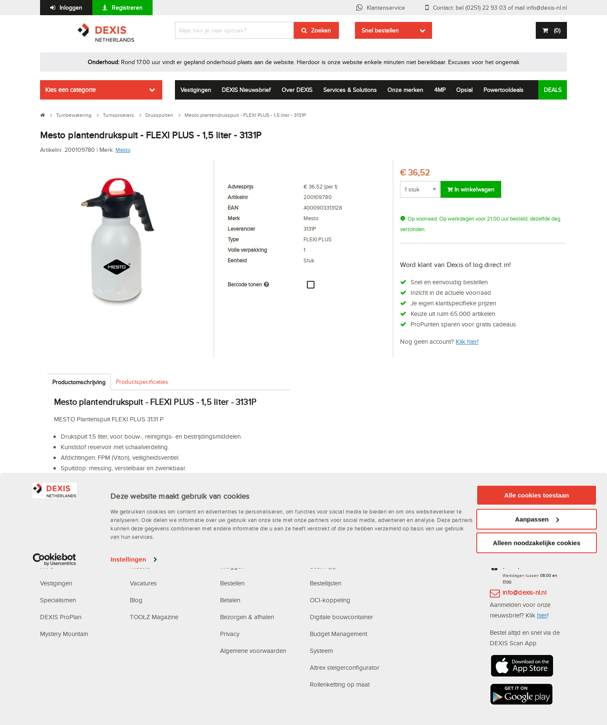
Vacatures (143, 583)
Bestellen (232, 583)
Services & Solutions (350, 90)
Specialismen (58, 600)
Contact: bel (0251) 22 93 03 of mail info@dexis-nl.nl (500, 7)
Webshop (323, 549)
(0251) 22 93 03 (525, 565)
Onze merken (405, 90)
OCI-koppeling (330, 600)
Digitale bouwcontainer (341, 616)
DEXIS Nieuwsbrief (246, 90)
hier (542, 615)
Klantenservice (386, 7)
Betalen (230, 600)
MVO (47, 566)
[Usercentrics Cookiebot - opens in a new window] (54, 716)
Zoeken (321, 30)
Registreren (127, 7)
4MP (440, 90)
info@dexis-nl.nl (524, 592)
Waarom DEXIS (61, 549)
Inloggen (70, 7)
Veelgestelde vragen (249, 549)
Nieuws (140, 566)
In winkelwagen (470, 189)
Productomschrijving (78, 382)
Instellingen (128, 716)
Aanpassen (537, 676)
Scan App (323, 566)
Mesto (122, 150)
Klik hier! (467, 341)
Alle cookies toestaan (536, 652)
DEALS (552, 90)
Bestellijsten (325, 583)
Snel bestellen (380, 30)
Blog (136, 600)
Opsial (464, 90)
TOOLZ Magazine (154, 616)
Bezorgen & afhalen (247, 616)
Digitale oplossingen (339, 532)
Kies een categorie (70, 89)
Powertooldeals (503, 90)
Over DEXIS (297, 90)
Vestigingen (195, 90)
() (556, 30)
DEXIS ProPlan (60, 616)
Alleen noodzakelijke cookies (536, 699)
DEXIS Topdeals (152, 549)
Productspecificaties (142, 381)
